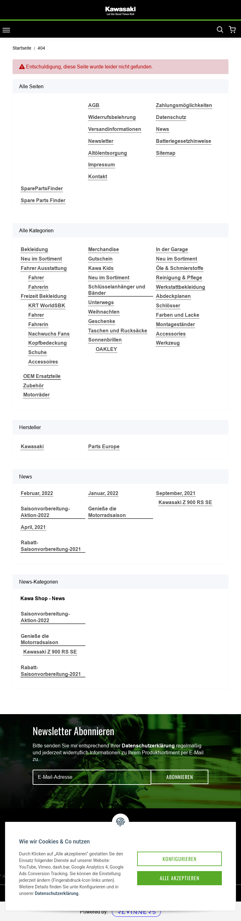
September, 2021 (175, 493)
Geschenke (101, 321)
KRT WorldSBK (46, 306)
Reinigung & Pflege (179, 278)
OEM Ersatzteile (42, 376)
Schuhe (37, 352)
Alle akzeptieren (174, 870)
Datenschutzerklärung (148, 746)
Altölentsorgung (107, 153)
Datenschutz (171, 117)
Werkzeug (168, 343)
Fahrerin (38, 287)
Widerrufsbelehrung (112, 117)
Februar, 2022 (37, 493)
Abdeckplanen (173, 296)
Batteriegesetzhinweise (183, 141)
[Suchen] (220, 30)
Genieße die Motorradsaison (107, 512)
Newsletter (100, 141)
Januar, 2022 (103, 493)
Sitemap (165, 153)
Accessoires (43, 362)
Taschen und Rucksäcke (117, 331)
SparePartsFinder (42, 188)
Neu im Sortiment (41, 259)
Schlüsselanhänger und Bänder (116, 290)
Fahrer (36, 278)
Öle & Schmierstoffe (179, 268)
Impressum (101, 165)
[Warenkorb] (232, 30)
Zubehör (33, 386)
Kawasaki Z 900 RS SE (185, 502)
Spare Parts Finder (43, 200)
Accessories (171, 334)
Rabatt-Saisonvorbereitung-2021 (51, 546)
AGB (93, 105)
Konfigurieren (174, 850)
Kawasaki (32, 447)
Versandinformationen (114, 129)
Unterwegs (101, 302)
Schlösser (168, 306)
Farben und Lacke (177, 315)
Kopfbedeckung (47, 343)
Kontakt (97, 177)
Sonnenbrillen (105, 340)
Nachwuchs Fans (49, 334)
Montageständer (175, 324)
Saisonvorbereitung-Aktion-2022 (45, 512)
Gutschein (100, 259)
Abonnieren (179, 777)
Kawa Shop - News (42, 598)
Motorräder (36, 395)
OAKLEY (106, 349)
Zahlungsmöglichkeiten (184, 105)
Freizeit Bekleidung (44, 296)
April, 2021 (33, 527)
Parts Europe (104, 447)
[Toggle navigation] (6, 30)
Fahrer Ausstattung (44, 268)
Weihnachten (104, 312)
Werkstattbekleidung (180, 287)
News (162, 129)
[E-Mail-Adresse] (92, 777)
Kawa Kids (101, 268)
